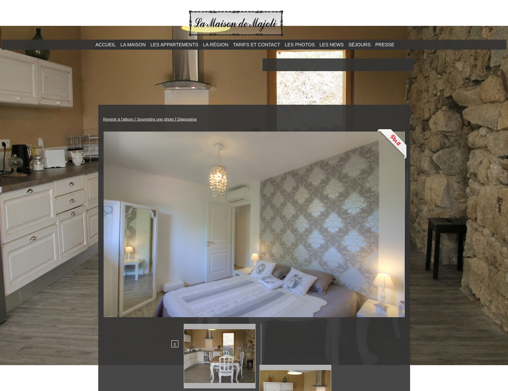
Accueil (106, 44)
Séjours (359, 44)
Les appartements (175, 44)
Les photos (300, 44)
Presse (384, 44)
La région (215, 44)
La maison (133, 44)
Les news (332, 44)
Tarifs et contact (256, 44)
